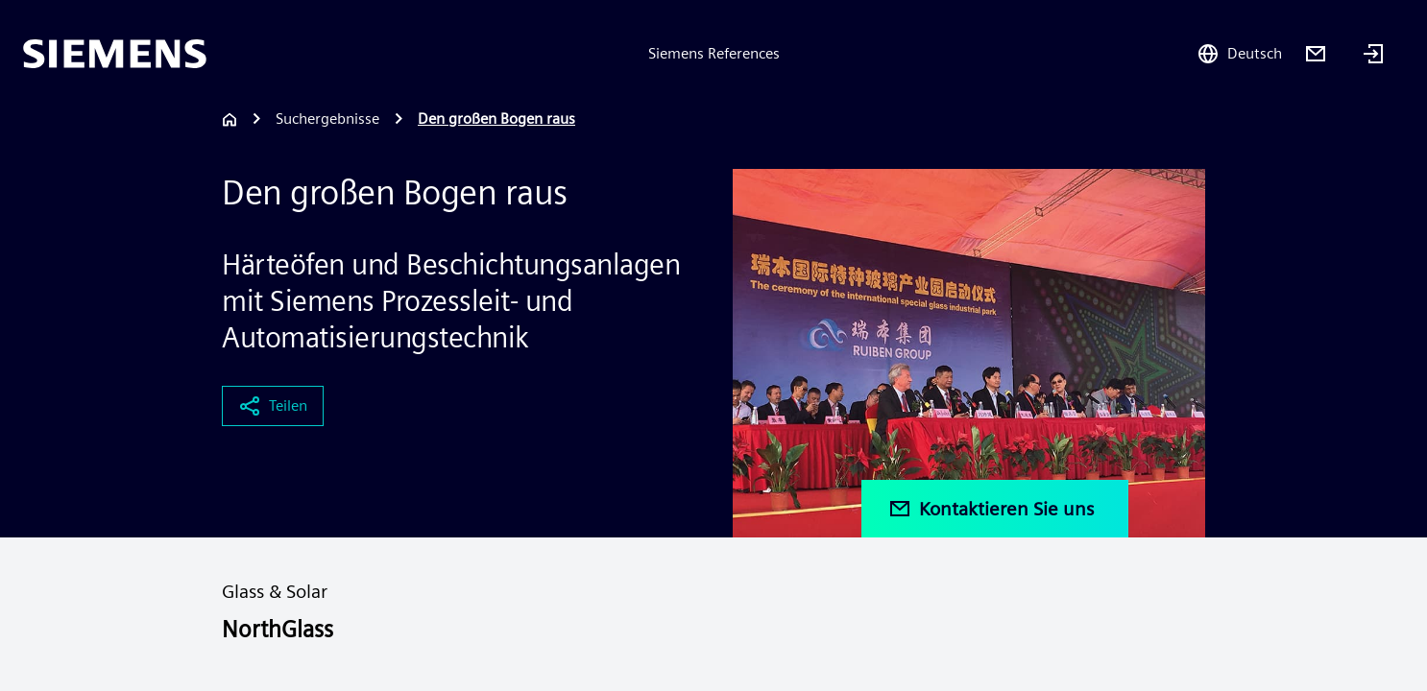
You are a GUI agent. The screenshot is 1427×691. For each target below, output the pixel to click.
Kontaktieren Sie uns (991, 508)
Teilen (272, 405)
